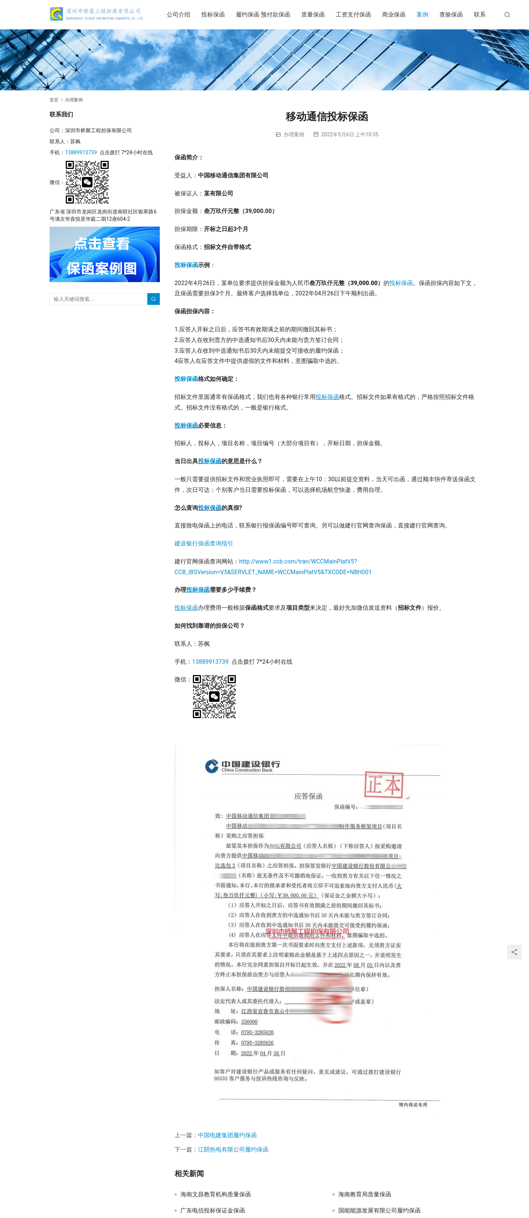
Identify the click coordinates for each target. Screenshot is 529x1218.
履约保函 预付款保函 (268, 14)
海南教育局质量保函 (364, 1194)
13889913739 (210, 661)
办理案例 (294, 134)
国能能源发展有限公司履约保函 (379, 1210)
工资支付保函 (358, 14)
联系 (485, 14)
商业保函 (399, 14)
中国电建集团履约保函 (227, 1135)
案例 (427, 14)
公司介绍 (183, 14)
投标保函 (218, 14)
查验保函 (456, 14)
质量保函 (318, 14)
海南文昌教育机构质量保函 (215, 1194)
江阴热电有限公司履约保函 (233, 1149)
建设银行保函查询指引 (203, 543)
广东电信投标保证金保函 (212, 1210)
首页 (54, 99)
